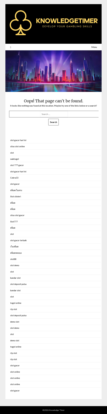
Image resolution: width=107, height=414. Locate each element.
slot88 (13, 259)
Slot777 (14, 221)
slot (12, 152)
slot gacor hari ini (18, 140)
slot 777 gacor (17, 165)
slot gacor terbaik (18, 240)
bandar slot (15, 278)
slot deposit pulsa (18, 284)
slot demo (14, 265)
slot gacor (15, 184)
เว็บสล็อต (14, 246)
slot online (15, 372)
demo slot (14, 321)
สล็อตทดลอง (16, 253)
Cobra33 (14, 177)
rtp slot (13, 309)
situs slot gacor (17, 215)
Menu (94, 47)
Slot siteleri (15, 196)
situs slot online (17, 146)
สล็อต (12, 203)
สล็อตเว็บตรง (16, 190)
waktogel (14, 159)
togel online (15, 303)
